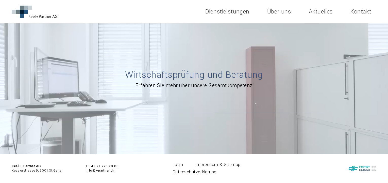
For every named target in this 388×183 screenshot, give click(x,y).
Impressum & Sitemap (218, 164)
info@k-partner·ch (100, 170)
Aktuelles (321, 12)
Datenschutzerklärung (194, 172)
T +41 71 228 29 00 (102, 166)
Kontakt (360, 12)
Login (177, 164)
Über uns (279, 12)
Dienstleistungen (227, 12)
